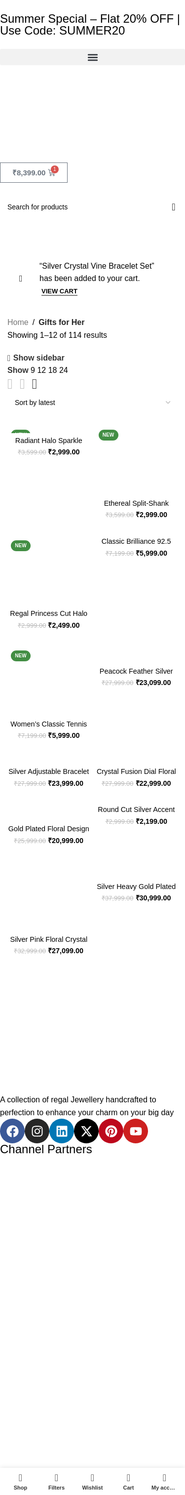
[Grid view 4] (34, 384)
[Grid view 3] (22, 384)
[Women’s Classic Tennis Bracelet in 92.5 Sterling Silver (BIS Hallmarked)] (48, 675)
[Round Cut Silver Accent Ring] (136, 797)
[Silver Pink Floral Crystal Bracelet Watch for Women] (48, 890)
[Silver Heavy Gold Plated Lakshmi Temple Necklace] (136, 864)
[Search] (92, 207)
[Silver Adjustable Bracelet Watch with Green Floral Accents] (48, 754)
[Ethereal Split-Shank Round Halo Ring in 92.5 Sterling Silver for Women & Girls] (136, 454)
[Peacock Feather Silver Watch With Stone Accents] (136, 648)
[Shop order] (92, 402)
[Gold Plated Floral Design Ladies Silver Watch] (48, 806)
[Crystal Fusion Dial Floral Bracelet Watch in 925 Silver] (136, 754)
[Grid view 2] (10, 384)
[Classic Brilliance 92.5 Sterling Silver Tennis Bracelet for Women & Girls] (136, 529)
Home (18, 322)
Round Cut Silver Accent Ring (136, 814)
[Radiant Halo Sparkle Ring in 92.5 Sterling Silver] (48, 423)
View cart (59, 291)
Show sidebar (39, 358)
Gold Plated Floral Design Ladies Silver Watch (48, 833)
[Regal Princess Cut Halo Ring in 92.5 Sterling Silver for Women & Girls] (48, 565)
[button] (92, 57)
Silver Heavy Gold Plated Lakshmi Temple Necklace (136, 891)
